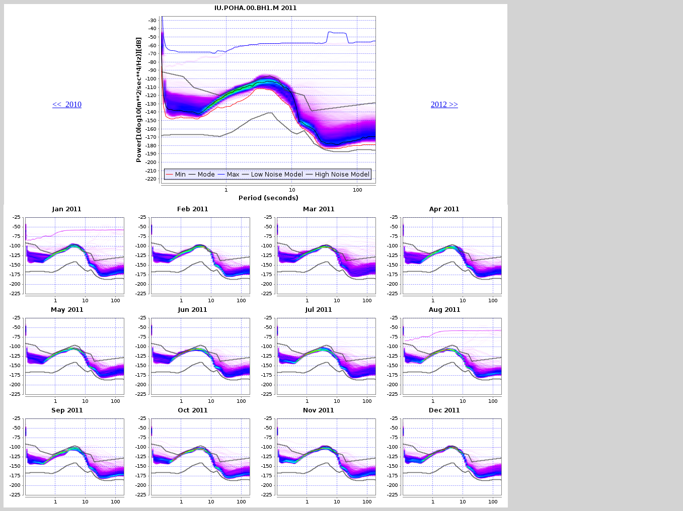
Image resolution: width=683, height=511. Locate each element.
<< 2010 (67, 104)
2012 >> (444, 104)
